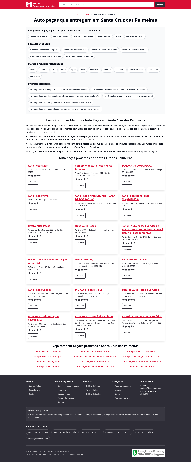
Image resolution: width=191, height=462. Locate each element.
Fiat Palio (94, 70)
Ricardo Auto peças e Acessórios (142, 316)
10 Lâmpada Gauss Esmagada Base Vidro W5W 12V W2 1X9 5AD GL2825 (60, 102)
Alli (54, 70)
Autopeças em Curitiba (91, 432)
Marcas (118, 390)
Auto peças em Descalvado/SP (95, 361)
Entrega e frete (64, 394)
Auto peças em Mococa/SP (142, 366)
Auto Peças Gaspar (39, 289)
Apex (73, 70)
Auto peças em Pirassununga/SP (48, 356)
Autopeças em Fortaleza (38, 438)
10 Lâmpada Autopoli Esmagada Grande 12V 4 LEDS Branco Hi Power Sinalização (64, 96)
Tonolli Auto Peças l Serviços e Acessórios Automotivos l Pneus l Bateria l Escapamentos (142, 229)
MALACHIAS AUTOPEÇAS (137, 165)
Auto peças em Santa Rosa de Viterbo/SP (142, 361)
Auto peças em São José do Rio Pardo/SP (95, 366)
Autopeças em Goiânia (144, 432)
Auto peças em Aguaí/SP (48, 361)
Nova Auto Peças (85, 226)
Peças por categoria (123, 386)
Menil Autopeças (85, 259)
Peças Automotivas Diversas (134, 50)
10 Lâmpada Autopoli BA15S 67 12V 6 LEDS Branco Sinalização (119, 89)
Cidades (87, 14)
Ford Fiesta (153, 70)
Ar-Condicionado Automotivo (104, 50)
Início (77, 14)
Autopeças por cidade (123, 398)
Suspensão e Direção (39, 36)
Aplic (83, 70)
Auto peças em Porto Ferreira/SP (142, 351)
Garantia (61, 402)
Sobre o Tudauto (35, 386)
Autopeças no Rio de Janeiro (65, 432)
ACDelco (43, 70)
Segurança (62, 390)
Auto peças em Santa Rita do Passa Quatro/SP (95, 356)
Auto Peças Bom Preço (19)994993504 (136, 197)
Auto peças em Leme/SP (48, 366)
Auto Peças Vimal (38, 195)
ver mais (33, 182)
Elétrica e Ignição (60, 36)
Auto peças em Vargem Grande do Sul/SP (142, 356)
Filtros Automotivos (134, 36)
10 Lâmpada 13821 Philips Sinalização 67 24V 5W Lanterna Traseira (58, 89)
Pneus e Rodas (104, 36)
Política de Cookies (93, 394)
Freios (118, 36)
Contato (32, 394)
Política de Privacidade (95, 386)
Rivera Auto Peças (39, 226)
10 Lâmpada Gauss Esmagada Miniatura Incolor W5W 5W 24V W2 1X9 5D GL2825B (65, 109)
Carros (117, 394)
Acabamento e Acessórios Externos (45, 56)
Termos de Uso (92, 390)
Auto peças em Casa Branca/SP (95, 351)
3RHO (32, 70)
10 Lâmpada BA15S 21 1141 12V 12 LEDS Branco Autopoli (128, 96)
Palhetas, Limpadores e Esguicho (44, 50)
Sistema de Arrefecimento (75, 50)
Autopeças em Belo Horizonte (117, 432)
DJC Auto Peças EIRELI (88, 289)
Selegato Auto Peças (134, 259)
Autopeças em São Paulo (38, 432)
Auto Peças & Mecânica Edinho (94, 316)
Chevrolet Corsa (136, 70)
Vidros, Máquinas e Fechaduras (79, 56)
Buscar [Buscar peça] (160, 4)
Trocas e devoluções (66, 398)
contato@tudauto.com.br (150, 388)
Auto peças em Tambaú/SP (48, 351)
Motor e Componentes (83, 36)
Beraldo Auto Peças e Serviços (140, 289)
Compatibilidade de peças (68, 386)
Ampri (63, 70)
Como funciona (35, 390)
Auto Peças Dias (38, 165)
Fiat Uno (107, 70)
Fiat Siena (120, 70)
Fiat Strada (35, 76)
